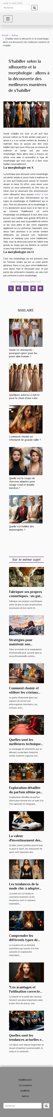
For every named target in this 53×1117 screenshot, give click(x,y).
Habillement (25, 1079)
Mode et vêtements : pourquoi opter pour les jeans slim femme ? (23, 353)
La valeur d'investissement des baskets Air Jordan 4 (24, 840)
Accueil (5, 35)
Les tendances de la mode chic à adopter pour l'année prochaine (26, 888)
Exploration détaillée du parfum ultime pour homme (26, 792)
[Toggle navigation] (7, 18)
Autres (15, 35)
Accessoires (25, 1085)
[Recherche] (16, 7)
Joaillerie (25, 1090)
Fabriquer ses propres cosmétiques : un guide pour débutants (26, 596)
